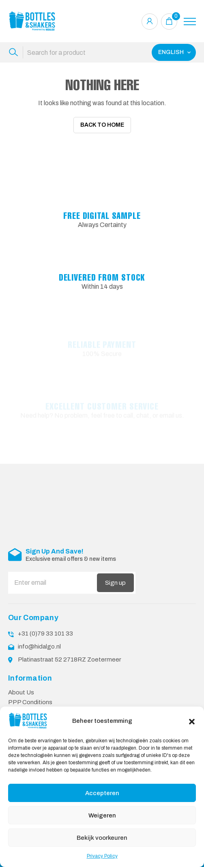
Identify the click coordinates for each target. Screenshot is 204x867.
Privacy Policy (102, 856)
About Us (21, 687)
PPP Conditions (30, 697)
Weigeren (102, 815)
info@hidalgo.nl (39, 641)
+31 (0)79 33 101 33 (45, 628)
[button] (192, 721)
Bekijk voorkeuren (102, 838)
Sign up (115, 577)
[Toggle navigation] (190, 21)
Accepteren (102, 793)
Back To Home (102, 125)
